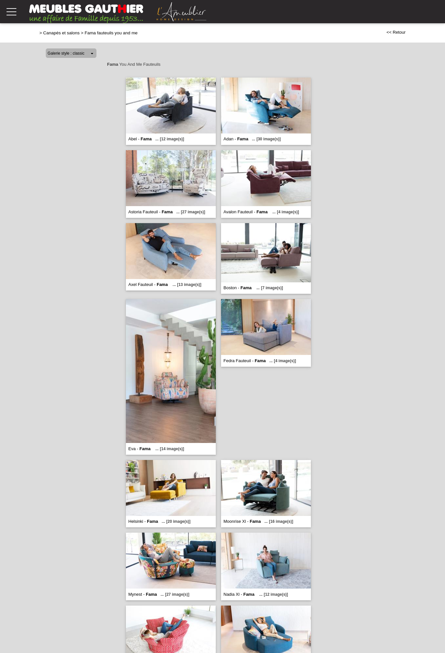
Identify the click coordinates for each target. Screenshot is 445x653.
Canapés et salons (61, 32)
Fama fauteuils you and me (111, 32)
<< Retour (396, 32)
